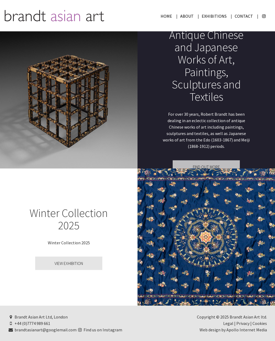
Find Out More (206, 167)
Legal (228, 323)
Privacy (242, 323)
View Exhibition (69, 263)
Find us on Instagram (99, 329)
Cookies (259, 323)
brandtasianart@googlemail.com (42, 329)
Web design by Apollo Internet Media (233, 329)
